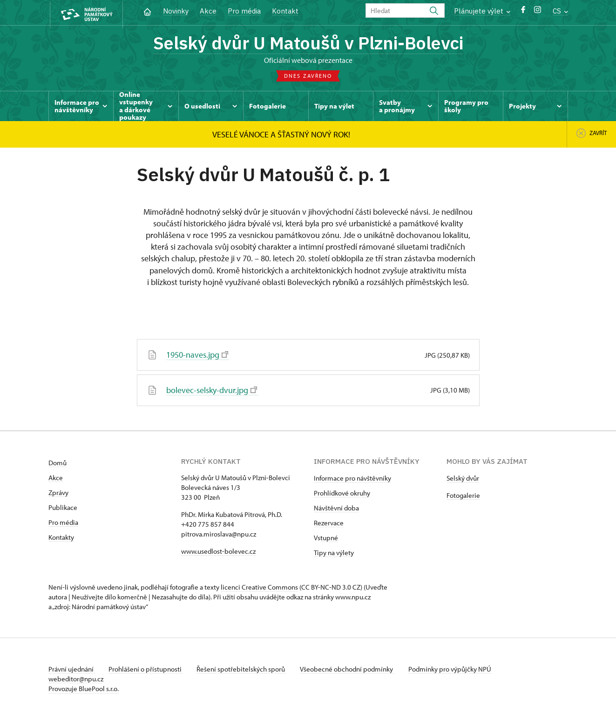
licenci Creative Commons (259, 587)
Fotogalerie (463, 495)
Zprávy (58, 493)
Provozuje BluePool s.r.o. (83, 689)
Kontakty (61, 537)
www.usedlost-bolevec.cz (218, 551)
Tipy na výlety (334, 553)
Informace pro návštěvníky (352, 478)
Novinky (176, 11)
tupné (329, 538)
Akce (208, 11)
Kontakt (285, 11)
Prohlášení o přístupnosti (147, 669)
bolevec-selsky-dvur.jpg (211, 391)
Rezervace (329, 523)
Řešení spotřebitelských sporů (244, 669)
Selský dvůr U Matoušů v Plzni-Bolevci (308, 43)
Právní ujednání (71, 669)
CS (560, 11)
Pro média (244, 11)
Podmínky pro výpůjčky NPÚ (454, 669)
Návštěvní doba (336, 508)
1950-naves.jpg (197, 356)
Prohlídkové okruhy (342, 493)
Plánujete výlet (482, 11)
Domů (57, 463)
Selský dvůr (463, 478)
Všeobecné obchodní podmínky (351, 669)
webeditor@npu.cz (75, 679)
